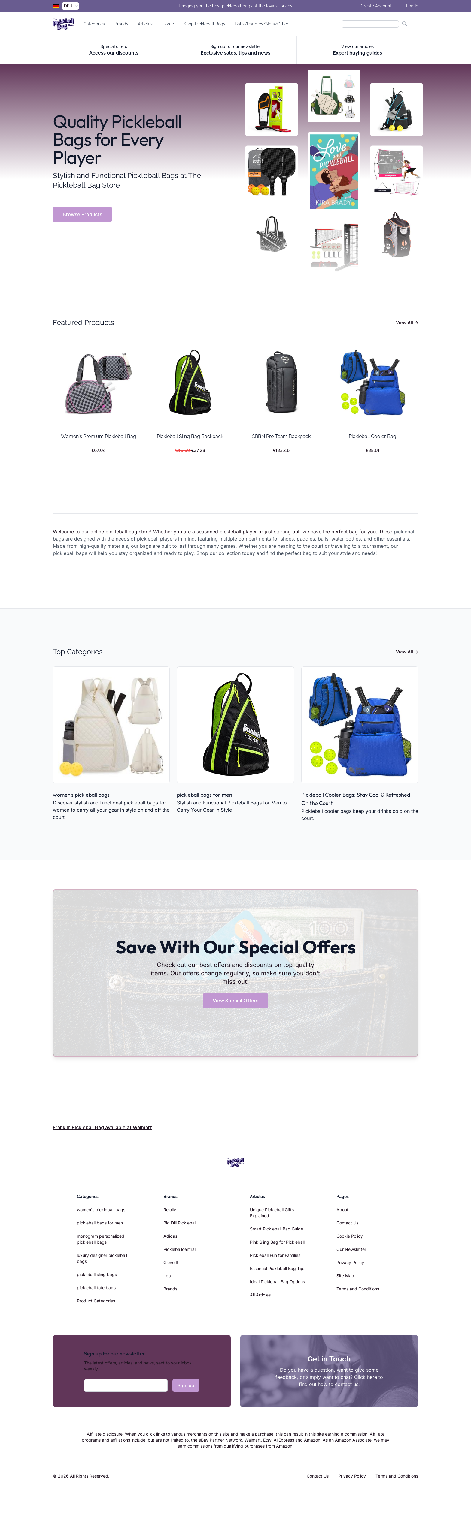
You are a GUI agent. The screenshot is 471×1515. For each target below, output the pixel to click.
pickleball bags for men (204, 794)
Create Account (376, 6)
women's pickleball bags (81, 794)
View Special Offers (235, 1001)
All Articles (260, 1294)
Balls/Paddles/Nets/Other (261, 24)
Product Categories (96, 1300)
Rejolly (169, 1209)
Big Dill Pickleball (179, 1222)
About (342, 1209)
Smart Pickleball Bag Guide (276, 1228)
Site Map (345, 1275)
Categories (94, 24)
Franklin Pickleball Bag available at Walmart (102, 1127)
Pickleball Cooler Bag (372, 436)
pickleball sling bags (97, 1274)
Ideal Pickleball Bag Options (277, 1281)
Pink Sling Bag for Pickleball (277, 1242)
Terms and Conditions (357, 1288)
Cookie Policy (349, 1236)
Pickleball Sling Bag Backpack (190, 436)
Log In (412, 6)
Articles (145, 24)
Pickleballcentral (179, 1249)
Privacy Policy (350, 1262)
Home (168, 24)
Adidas (170, 1236)
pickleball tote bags (96, 1287)
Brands (121, 24)
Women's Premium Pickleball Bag (98, 436)
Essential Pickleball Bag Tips (277, 1268)
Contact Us (347, 1222)
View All (407, 322)
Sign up (186, 1385)
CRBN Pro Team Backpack (281, 436)
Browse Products (82, 214)
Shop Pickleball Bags (204, 24)
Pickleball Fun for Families (275, 1255)
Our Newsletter (351, 1249)
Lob (167, 1275)
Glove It (170, 1262)
